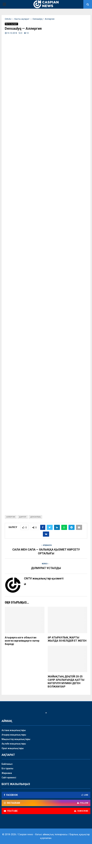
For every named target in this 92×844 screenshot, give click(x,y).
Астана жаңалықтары (14, 730)
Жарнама (7, 773)
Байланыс (7, 764)
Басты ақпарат (11, 24)
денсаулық (35, 517)
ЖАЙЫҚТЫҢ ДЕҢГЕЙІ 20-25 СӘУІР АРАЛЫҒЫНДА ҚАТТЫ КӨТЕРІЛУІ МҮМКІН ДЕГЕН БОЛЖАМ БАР (66, 681)
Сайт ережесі (9, 777)
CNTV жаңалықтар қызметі (44, 578)
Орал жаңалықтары (13, 748)
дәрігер (22, 517)
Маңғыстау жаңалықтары (16, 739)
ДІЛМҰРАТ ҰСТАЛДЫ (46, 568)
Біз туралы (7, 768)
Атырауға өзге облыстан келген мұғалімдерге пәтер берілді (22, 641)
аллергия (10, 517)
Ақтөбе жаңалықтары (14, 743)
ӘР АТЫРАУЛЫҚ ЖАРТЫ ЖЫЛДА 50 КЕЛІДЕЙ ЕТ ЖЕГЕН (67, 639)
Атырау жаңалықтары (14, 734)
